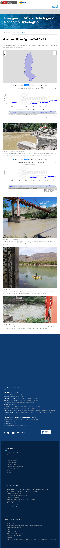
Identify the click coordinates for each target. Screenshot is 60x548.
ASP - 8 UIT (10, 523)
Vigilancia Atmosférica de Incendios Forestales (21, 499)
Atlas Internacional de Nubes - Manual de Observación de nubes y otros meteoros (31, 539)
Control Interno (11, 463)
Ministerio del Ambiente (14, 527)
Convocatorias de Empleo (15, 466)
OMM (8, 529)
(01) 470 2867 (22, 399)
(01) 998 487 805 (33, 399)
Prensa (9, 470)
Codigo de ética (12, 464)
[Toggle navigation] (3, 11)
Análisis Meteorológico (14, 493)
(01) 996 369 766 (32, 400)
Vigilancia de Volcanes (13, 501)
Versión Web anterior (13, 507)
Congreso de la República (14, 535)
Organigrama (11, 455)
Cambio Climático (12, 503)
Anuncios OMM (11, 531)
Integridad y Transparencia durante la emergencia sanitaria (24, 525)
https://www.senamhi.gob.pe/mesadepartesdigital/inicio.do (38, 410)
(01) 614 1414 (19, 397)
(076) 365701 (14, 421)
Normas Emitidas (12, 461)
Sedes (9, 459)
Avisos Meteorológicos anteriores (17, 495)
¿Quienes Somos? (12, 453)
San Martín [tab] (16, 33)
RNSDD (9, 537)
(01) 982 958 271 (9, 414)
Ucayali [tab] (24, 33)
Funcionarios (11, 457)
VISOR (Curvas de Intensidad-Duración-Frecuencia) (22, 491)
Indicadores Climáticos (14, 505)
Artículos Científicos (13, 497)
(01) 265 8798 (22, 400)
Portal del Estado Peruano (15, 533)
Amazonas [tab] (7, 33)
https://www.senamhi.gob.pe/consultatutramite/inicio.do (33, 412)
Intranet (9, 472)
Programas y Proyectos (14, 468)
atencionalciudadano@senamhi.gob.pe (22, 402)
